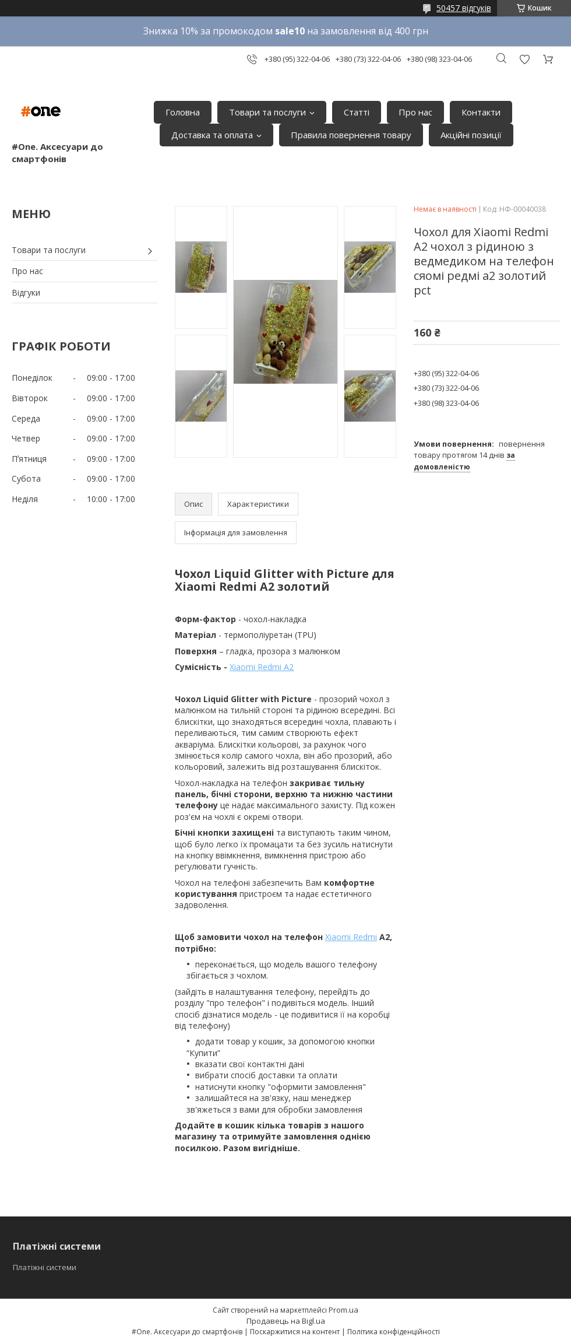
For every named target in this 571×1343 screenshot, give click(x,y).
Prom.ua (343, 1310)
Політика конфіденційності (393, 1332)
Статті (356, 112)
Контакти (480, 112)
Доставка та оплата (212, 135)
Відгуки (26, 292)
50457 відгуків (463, 7)
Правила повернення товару (351, 135)
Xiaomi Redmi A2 (262, 666)
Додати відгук (524, 59)
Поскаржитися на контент (295, 1332)
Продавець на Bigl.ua (285, 1321)
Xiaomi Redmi (351, 936)
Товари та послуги (267, 112)
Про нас (415, 112)
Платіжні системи (44, 1267)
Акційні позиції (471, 135)
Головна (182, 112)
